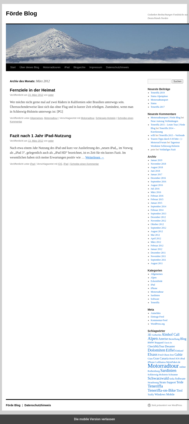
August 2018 (157, 167)
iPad (66, 67)
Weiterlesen (94, 157)
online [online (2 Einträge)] (182, 366)
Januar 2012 (156, 249)
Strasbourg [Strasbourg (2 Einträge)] (153, 382)
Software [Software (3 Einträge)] (180, 378)
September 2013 (158, 213)
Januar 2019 (156, 160)
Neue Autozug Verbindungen (164, 121)
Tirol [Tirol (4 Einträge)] (179, 390)
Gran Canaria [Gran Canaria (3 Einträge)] (161, 358)
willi (153, 135)
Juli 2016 (155, 188)
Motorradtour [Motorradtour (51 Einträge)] (163, 366)
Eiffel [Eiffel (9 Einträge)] (170, 350)
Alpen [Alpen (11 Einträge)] (153, 338)
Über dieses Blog (29, 67)
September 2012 (158, 227)
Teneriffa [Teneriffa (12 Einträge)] (155, 386)
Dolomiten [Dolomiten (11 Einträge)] (156, 350)
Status (154, 103)
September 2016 (158, 181)
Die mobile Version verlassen (94, 419)
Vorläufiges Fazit (167, 149)
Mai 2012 (155, 235)
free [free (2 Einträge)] (172, 354)
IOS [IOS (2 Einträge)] (178, 358)
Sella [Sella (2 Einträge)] (171, 378)
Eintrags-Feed (157, 316)
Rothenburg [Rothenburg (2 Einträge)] (154, 370)
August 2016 (157, 185)
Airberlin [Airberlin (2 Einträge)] (156, 334)
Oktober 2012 (157, 224)
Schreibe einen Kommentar (84, 164)
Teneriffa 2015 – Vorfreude (172, 135)
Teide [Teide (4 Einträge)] (179, 382)
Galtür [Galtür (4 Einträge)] (178, 354)
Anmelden (156, 313)
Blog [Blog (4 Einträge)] (183, 338)
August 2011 (157, 263)
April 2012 (156, 238)
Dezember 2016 (158, 178)
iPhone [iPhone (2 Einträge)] (151, 362)
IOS (60, 164)
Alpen (154, 277)
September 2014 (158, 206)
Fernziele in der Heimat (32, 90)
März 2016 (156, 192)
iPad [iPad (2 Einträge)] (182, 358)
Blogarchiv (79, 67)
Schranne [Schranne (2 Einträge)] (173, 374)
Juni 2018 (155, 171)
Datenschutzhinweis (117, 67)
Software (155, 299)
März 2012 (156, 242)
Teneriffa (155, 302)
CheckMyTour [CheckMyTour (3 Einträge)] (156, 346)
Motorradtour (51, 118)
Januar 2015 (156, 203)
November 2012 (158, 220)
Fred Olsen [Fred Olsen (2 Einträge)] (163, 354)
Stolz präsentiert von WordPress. (167, 405)
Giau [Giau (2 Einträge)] (150, 358)
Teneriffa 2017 (158, 107)
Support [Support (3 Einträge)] (171, 382)
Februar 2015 (157, 199)
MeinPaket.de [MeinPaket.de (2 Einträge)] (173, 362)
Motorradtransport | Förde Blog (166, 117)
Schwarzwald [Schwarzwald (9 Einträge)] (158, 378)
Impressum (95, 67)
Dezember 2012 (158, 217)
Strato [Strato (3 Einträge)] (162, 382)
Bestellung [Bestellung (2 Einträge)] (174, 338)
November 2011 (158, 256)
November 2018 (158, 163)
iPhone (154, 288)
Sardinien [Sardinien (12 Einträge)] (168, 370)
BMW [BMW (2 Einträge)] (151, 342)
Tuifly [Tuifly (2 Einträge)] (151, 394)
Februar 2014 (157, 210)
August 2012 (157, 231)
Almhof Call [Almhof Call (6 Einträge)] (171, 334)
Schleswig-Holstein (106, 118)
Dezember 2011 (158, 252)
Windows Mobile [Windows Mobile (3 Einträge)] (164, 394)
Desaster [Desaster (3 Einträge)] (170, 346)
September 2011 (158, 259)
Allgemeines (36, 118)
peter (51, 95)
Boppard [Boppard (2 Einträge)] (159, 342)
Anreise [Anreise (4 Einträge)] (163, 338)
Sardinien (155, 295)
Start (13, 67)
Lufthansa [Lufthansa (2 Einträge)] (160, 362)
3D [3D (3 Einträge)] (149, 334)
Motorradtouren (51, 67)
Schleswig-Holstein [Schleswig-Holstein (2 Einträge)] (158, 374)
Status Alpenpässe (159, 96)
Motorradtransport (159, 99)
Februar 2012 (157, 245)
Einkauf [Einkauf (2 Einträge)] (179, 350)
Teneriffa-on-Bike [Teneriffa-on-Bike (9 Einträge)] (162, 390)
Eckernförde (156, 281)
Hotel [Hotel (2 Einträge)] (172, 358)
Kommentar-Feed (159, 320)
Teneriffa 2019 (158, 92)
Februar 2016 (157, 195)
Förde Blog (21, 13)
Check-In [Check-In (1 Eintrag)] (168, 343)
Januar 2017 (156, 174)
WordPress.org (158, 323)
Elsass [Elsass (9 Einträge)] (153, 354)
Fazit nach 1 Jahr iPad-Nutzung (40, 135)
